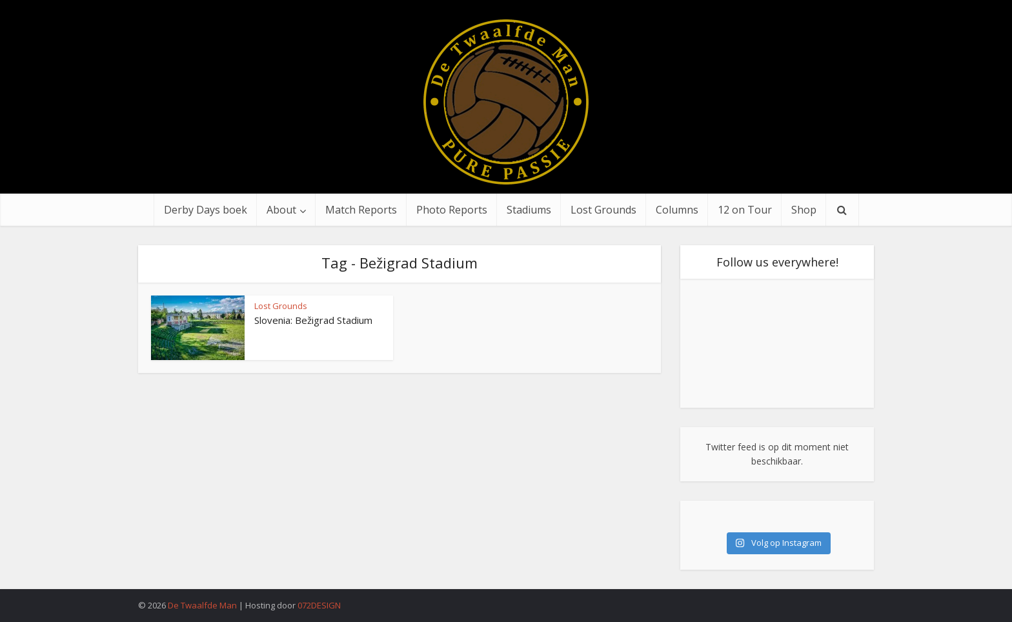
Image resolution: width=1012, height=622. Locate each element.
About (281, 210)
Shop (803, 210)
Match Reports (361, 210)
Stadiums (529, 210)
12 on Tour (745, 210)
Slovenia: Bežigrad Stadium (313, 320)
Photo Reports (451, 210)
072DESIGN (319, 605)
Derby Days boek (205, 210)
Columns (677, 210)
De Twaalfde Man (202, 605)
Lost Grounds (603, 210)
